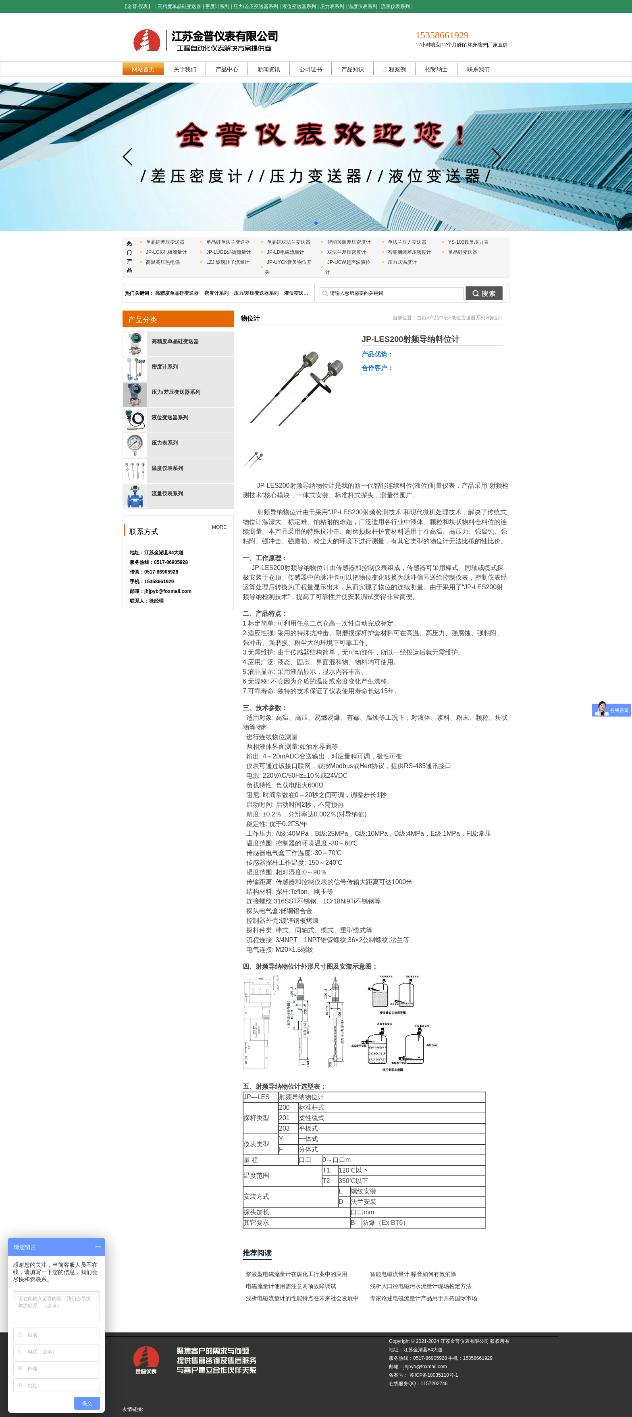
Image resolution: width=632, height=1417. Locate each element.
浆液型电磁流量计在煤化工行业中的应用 (296, 1274)
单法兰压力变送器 (407, 242)
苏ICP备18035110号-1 (433, 1375)
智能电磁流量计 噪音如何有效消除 (413, 1274)
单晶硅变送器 (462, 252)
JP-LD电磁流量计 (285, 252)
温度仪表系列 (362, 6)
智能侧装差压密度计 (409, 252)
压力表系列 (332, 6)
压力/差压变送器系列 (255, 6)
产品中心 (439, 318)
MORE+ (220, 527)
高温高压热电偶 (163, 262)
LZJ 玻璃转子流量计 (227, 262)
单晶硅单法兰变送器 (228, 242)
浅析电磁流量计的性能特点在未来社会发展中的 (302, 1299)
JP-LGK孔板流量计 (166, 252)
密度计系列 (217, 6)
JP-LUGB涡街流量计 (228, 252)
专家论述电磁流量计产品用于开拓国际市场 (423, 1298)
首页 (421, 318)
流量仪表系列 (395, 6)
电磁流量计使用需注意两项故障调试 (291, 1286)
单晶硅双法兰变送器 (288, 242)
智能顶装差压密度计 (349, 242)
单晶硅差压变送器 (165, 242)
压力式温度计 (402, 262)
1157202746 (434, 1383)
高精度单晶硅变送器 (179, 6)
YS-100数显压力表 (468, 242)
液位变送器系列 (299, 6)
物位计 (495, 318)
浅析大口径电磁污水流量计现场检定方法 (421, 1286)
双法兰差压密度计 (346, 252)
